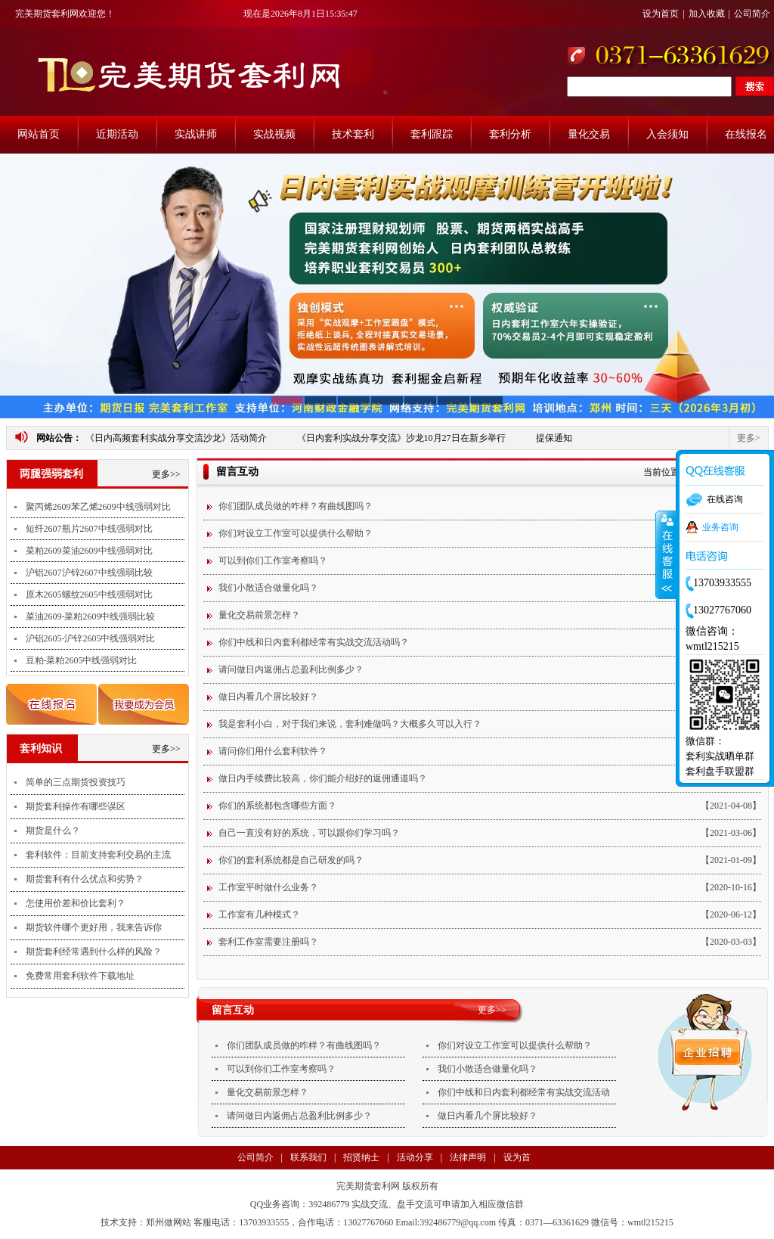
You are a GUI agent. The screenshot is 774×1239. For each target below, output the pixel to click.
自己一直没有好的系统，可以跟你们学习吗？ (309, 833)
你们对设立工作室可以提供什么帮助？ (295, 533)
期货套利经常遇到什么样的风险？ (94, 951)
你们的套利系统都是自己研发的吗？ (291, 860)
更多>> (166, 474)
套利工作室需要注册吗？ (268, 941)
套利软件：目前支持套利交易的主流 (98, 854)
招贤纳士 (361, 1157)
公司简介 (752, 13)
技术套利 (353, 134)
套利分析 (510, 134)
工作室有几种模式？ (259, 914)
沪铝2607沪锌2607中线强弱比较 (89, 572)
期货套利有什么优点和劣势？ (85, 879)
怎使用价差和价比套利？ (75, 903)
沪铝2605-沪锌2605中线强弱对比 (91, 638)
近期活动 (117, 134)
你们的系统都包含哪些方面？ (277, 805)
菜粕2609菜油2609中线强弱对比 (89, 550)
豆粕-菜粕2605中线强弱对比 (82, 660)
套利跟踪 (431, 134)
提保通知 (554, 438)
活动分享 (415, 1157)
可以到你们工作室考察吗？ (272, 560)
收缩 (665, 555)
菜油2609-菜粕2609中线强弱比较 (91, 616)
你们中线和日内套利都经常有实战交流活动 (524, 1092)
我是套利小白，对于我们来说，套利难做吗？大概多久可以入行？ (349, 724)
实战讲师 (196, 134)
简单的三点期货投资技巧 (75, 782)
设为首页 (660, 13)
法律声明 (468, 1157)
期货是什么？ (53, 830)
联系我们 (308, 1157)
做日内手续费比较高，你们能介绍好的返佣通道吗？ (322, 778)
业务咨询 (720, 527)
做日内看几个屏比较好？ (268, 696)
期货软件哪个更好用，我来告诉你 (94, 927)
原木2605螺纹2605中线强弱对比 (89, 594)
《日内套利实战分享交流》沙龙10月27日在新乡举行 (401, 438)
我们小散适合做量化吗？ (268, 587)
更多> (748, 438)
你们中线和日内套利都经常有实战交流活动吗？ (313, 642)
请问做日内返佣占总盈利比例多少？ (291, 669)
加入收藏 (707, 13)
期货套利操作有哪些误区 (75, 806)
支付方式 (276, 1180)
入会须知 (667, 134)
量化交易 (589, 134)
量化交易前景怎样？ (259, 615)
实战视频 (274, 134)
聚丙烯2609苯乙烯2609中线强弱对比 (98, 507)
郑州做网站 (168, 1222)
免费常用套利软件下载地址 (80, 975)
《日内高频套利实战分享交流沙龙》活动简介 (176, 438)
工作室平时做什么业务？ (268, 887)
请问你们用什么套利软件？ (272, 751)
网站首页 (38, 134)
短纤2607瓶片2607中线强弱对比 (89, 528)
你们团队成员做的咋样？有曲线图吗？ (295, 506)
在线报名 (746, 134)
